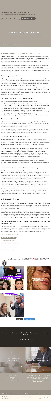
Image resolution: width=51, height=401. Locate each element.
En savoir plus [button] (5, 398)
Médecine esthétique (9, 44)
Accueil (2, 44)
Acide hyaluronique (7, 250)
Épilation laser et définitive (9, 234)
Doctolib (24, 231)
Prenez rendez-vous (25, 339)
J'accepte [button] (46, 397)
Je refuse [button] (40, 398)
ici (18, 231)
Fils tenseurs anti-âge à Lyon (9, 243)
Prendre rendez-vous (28, 18)
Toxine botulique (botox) (8, 237)
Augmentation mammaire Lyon (40, 393)
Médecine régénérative (8, 240)
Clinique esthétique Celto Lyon (23, 393)
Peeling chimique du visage (9, 246)
